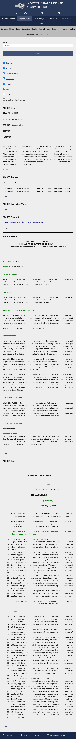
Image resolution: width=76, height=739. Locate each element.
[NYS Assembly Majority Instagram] (42, 14)
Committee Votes (12, 74)
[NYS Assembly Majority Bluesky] (50, 14)
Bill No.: (6, 42)
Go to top (5, 169)
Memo (8, 84)
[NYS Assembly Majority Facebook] (25, 14)
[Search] (59, 14)
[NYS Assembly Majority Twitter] (33, 14)
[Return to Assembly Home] (38, 6)
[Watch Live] (16, 14)
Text (7, 90)
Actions (9, 69)
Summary (9, 63)
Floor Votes (10, 79)
